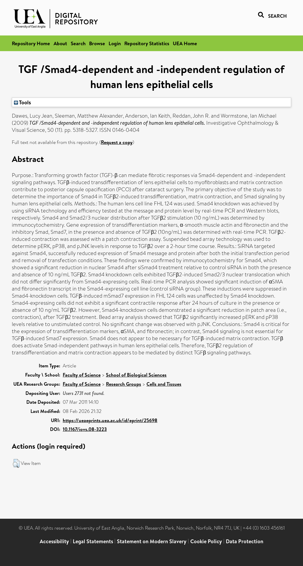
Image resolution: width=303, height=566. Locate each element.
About (60, 43)
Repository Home (31, 43)
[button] (16, 463)
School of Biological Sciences (136, 375)
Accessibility (54, 541)
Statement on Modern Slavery (151, 541)
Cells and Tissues (163, 384)
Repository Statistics (146, 43)
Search (78, 43)
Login (115, 43)
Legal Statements (93, 541)
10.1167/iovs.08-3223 (85, 429)
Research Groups (123, 384)
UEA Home (185, 43)
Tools (22, 102)
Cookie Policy (206, 541)
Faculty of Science (82, 375)
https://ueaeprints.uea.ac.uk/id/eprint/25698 (110, 420)
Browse (97, 43)
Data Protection (244, 541)
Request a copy (117, 142)
